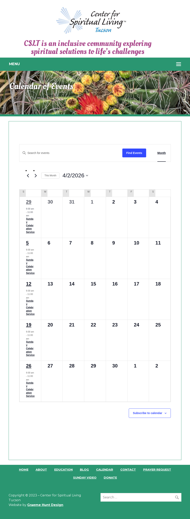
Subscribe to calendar (147, 413)
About (41, 469)
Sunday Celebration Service (30, 226)
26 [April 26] (28, 365)
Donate (110, 477)
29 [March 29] (28, 202)
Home (23, 469)
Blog (84, 469)
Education (63, 469)
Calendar (104, 469)
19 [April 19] (28, 324)
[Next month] (35, 175)
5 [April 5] (27, 243)
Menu (14, 64)
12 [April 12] (28, 283)
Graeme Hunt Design (45, 505)
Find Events (134, 153)
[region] (95, 92)
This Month (50, 175)
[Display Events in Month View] (161, 153)
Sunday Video (85, 477)
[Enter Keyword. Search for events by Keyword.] (70, 153)
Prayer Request (157, 469)
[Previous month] (28, 175)
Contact (128, 469)
